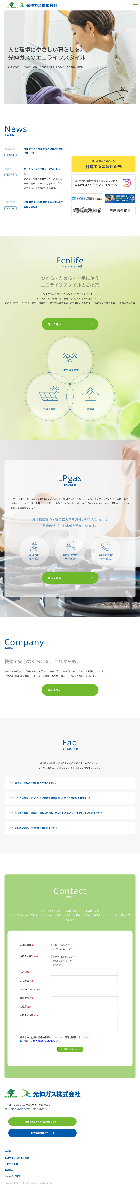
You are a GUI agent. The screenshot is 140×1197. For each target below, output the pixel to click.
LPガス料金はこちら (41, 1132)
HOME (7, 1151)
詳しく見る (54, 324)
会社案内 (8, 1170)
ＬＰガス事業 (11, 1163)
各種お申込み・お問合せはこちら (41, 1121)
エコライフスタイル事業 (16, 1157)
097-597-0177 (18, 1109)
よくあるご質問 (12, 1176)
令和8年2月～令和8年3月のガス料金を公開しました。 (43, 204)
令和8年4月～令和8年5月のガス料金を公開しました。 (43, 151)
